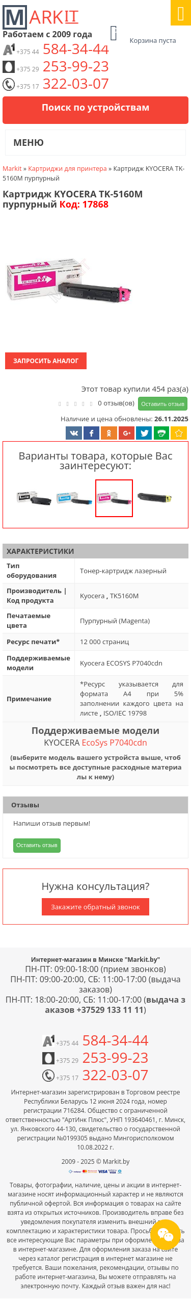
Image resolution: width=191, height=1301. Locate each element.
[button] (67, 282)
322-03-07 (56, 83)
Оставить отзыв (162, 403)
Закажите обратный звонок (95, 906)
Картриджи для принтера (67, 168)
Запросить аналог (45, 360)
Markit (12, 168)
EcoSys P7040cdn (114, 742)
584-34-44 (56, 48)
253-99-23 (56, 65)
